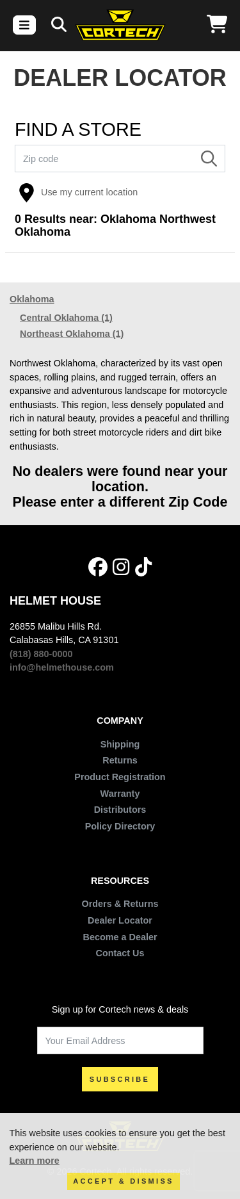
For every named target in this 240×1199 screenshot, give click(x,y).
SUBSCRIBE (120, 1079)
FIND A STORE (78, 130)
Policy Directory (120, 826)
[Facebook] (98, 567)
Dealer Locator (120, 920)
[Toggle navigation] (24, 25)
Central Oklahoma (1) (66, 318)
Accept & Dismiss (123, 1181)
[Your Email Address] (120, 1040)
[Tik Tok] (143, 567)
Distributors (120, 809)
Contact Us (120, 953)
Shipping (120, 744)
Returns (119, 760)
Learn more (34, 1160)
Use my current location (78, 192)
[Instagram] (121, 567)
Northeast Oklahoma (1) (72, 334)
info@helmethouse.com (62, 667)
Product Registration (119, 777)
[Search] (209, 159)
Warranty (120, 793)
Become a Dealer (120, 937)
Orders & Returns (120, 904)
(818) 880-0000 (41, 654)
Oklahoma (32, 299)
